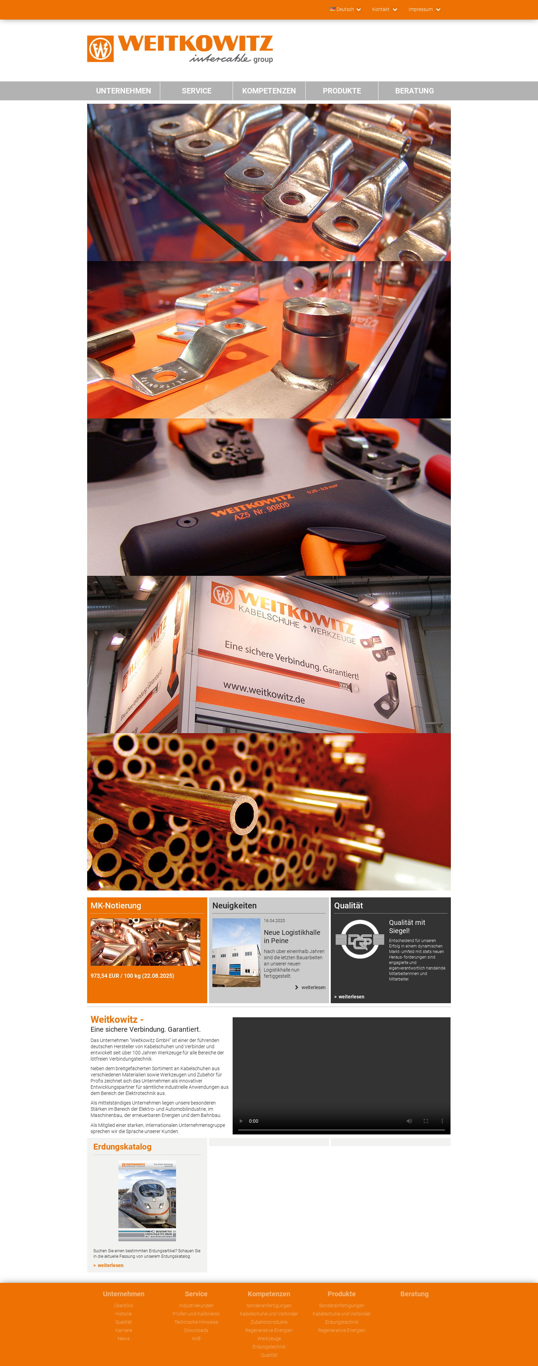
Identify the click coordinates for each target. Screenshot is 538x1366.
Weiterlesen (313, 987)
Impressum (421, 9)
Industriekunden (196, 1305)
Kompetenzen (269, 1294)
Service (196, 1294)
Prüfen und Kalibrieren (196, 1314)
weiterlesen (351, 996)
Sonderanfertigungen (269, 1305)
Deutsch (342, 9)
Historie (123, 1314)
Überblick (123, 1305)
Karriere (123, 1330)
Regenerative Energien (269, 1330)
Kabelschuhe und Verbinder (269, 1314)
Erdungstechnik (269, 1347)
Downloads (196, 1330)
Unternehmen (123, 1294)
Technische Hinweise (196, 1322)
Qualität (123, 1322)
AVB (196, 1338)
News (124, 1338)
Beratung (414, 1294)
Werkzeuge (269, 1338)
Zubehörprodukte (269, 1322)
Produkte (342, 1294)
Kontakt (381, 9)
